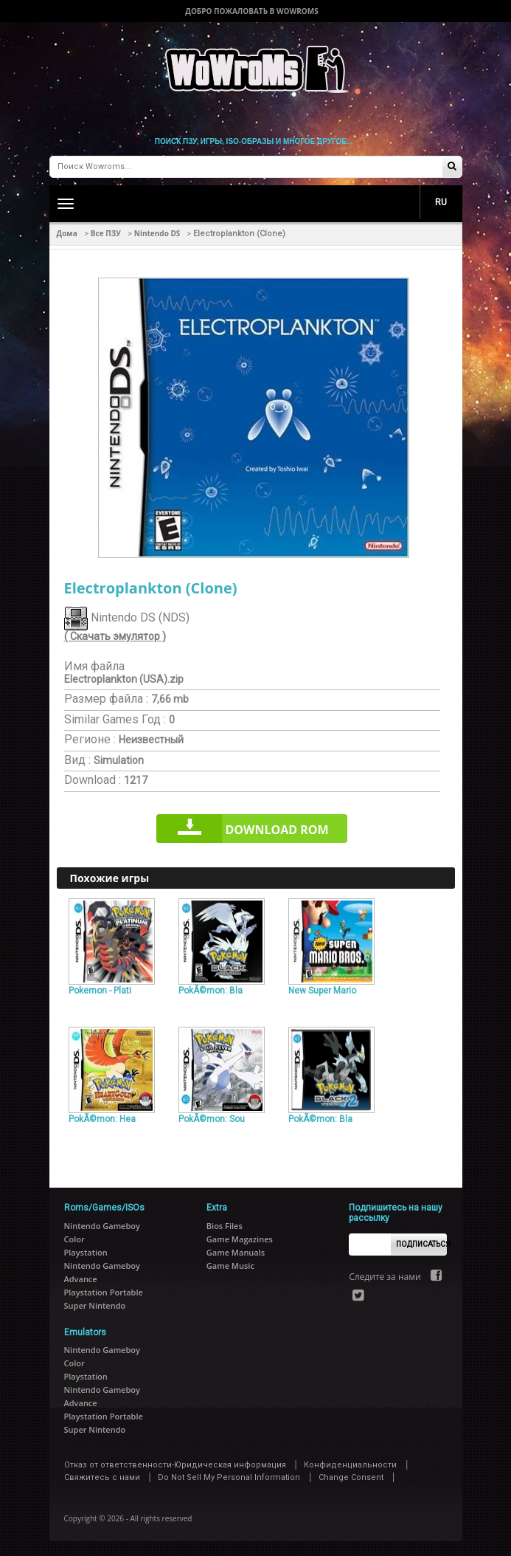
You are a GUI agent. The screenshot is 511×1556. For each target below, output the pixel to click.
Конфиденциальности (350, 1465)
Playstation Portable (103, 1292)
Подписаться (421, 1244)
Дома (67, 233)
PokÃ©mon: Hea (102, 1119)
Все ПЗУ (106, 233)
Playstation (86, 1252)
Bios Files (224, 1225)
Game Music (230, 1265)
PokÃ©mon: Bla (210, 990)
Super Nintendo (95, 1305)
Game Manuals (235, 1252)
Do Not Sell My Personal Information (229, 1477)
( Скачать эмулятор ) (115, 636)
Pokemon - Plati (100, 990)
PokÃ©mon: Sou (211, 1119)
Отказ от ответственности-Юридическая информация (175, 1465)
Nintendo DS (157, 233)
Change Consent (351, 1477)
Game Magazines (239, 1239)
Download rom (276, 830)
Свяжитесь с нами (102, 1477)
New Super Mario (322, 990)
